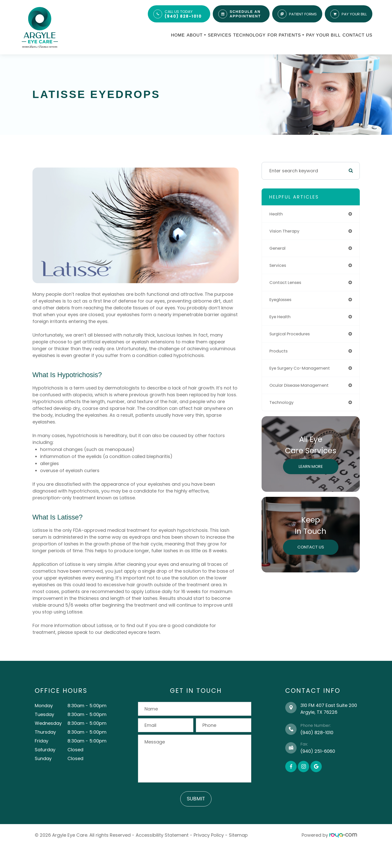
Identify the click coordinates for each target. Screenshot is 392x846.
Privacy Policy (209, 835)
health (276, 214)
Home (178, 35)
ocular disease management (302, 385)
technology (282, 402)
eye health (281, 317)
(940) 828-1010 (183, 16)
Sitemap (238, 835)
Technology (249, 35)
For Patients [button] (286, 35)
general (278, 248)
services (278, 265)
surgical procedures (291, 334)
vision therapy (286, 231)
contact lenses (286, 282)
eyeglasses (281, 300)
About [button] (196, 35)
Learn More (310, 466)
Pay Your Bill (323, 35)
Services (219, 35)
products (279, 351)
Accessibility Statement (162, 835)
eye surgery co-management (302, 368)
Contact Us (357, 35)
